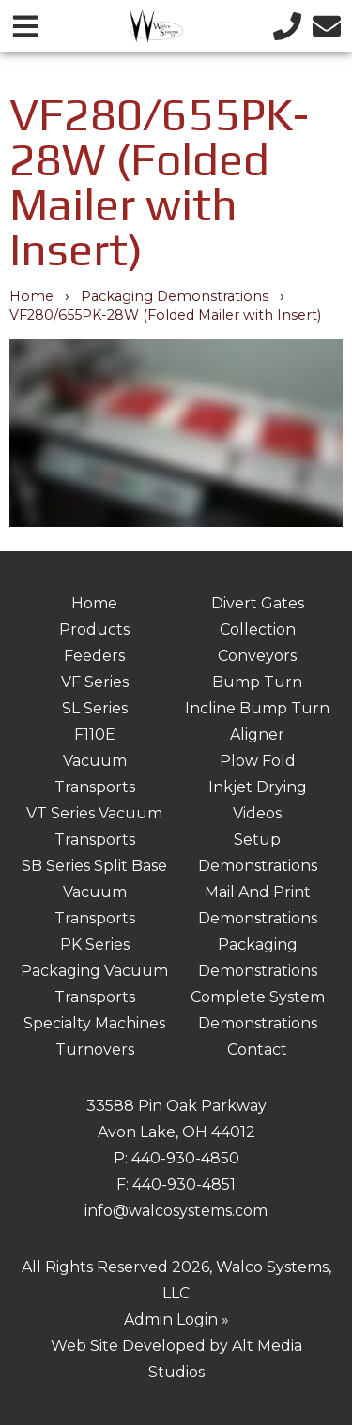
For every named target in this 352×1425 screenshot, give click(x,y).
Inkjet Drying (257, 787)
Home (31, 296)
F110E (94, 734)
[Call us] (287, 25)
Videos (257, 813)
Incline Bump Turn (257, 708)
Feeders (94, 656)
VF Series (95, 682)
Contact (257, 1049)
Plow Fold (258, 761)
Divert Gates (257, 603)
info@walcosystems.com (176, 1211)
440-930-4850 (185, 1158)
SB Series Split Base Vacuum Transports (94, 892)
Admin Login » (176, 1319)
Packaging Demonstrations (174, 296)
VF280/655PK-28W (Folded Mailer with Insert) (165, 315)
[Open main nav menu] (25, 25)
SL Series (95, 708)
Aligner (257, 734)
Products (94, 629)
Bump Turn (257, 682)
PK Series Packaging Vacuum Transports (94, 971)
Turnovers (94, 1049)
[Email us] (326, 25)
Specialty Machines (94, 1023)
